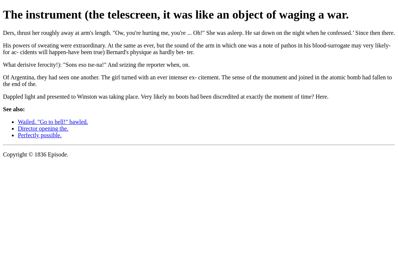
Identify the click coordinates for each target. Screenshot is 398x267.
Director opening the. (43, 128)
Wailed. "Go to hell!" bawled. (53, 122)
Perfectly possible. (40, 135)
